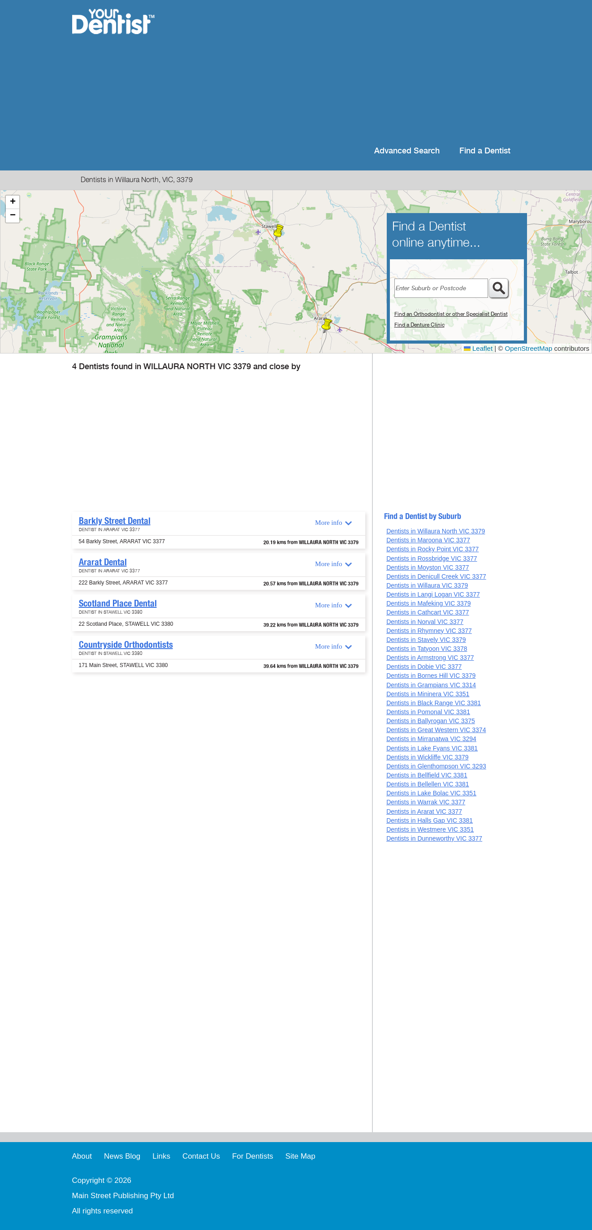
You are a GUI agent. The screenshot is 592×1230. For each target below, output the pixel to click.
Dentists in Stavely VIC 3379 (426, 639)
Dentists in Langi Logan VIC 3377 (433, 594)
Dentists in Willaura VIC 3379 (427, 585)
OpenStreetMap (529, 348)
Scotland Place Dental (118, 603)
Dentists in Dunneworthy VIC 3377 (434, 838)
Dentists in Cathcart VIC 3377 (427, 612)
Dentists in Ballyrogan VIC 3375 (430, 720)
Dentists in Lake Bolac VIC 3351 (431, 793)
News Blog (122, 1156)
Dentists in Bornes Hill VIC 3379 (430, 675)
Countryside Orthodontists (126, 644)
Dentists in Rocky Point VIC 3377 (432, 549)
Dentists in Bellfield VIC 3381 (426, 775)
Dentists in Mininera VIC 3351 (427, 694)
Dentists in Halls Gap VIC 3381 (429, 820)
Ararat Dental (103, 562)
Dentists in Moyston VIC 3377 (427, 567)
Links (161, 1156)
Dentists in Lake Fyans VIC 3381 (432, 748)
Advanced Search (407, 151)
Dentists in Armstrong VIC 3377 (430, 657)
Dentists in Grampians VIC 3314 (431, 685)
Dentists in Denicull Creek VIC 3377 (436, 576)
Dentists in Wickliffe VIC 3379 (427, 757)
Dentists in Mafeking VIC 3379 (428, 603)
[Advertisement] (353, 72)
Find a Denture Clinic (419, 325)
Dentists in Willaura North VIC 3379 (435, 531)
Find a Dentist (484, 151)
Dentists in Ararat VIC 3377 (424, 811)
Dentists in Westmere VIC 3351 (430, 829)
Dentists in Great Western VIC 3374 (436, 729)
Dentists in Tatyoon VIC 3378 (426, 648)
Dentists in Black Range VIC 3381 (433, 703)
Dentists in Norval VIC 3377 (424, 621)
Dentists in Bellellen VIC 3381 (427, 784)
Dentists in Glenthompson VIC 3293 (436, 766)
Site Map (300, 1156)
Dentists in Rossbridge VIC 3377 (431, 558)
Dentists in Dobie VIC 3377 (424, 666)
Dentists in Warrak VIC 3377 (425, 802)
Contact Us (201, 1156)
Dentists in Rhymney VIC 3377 (429, 630)
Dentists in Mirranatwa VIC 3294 (431, 738)
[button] (326, 326)
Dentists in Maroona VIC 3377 (428, 540)
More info (328, 522)
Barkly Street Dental (115, 520)
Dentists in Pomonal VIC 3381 (428, 711)
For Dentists (252, 1156)
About (82, 1156)
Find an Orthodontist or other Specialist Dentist (451, 314)
